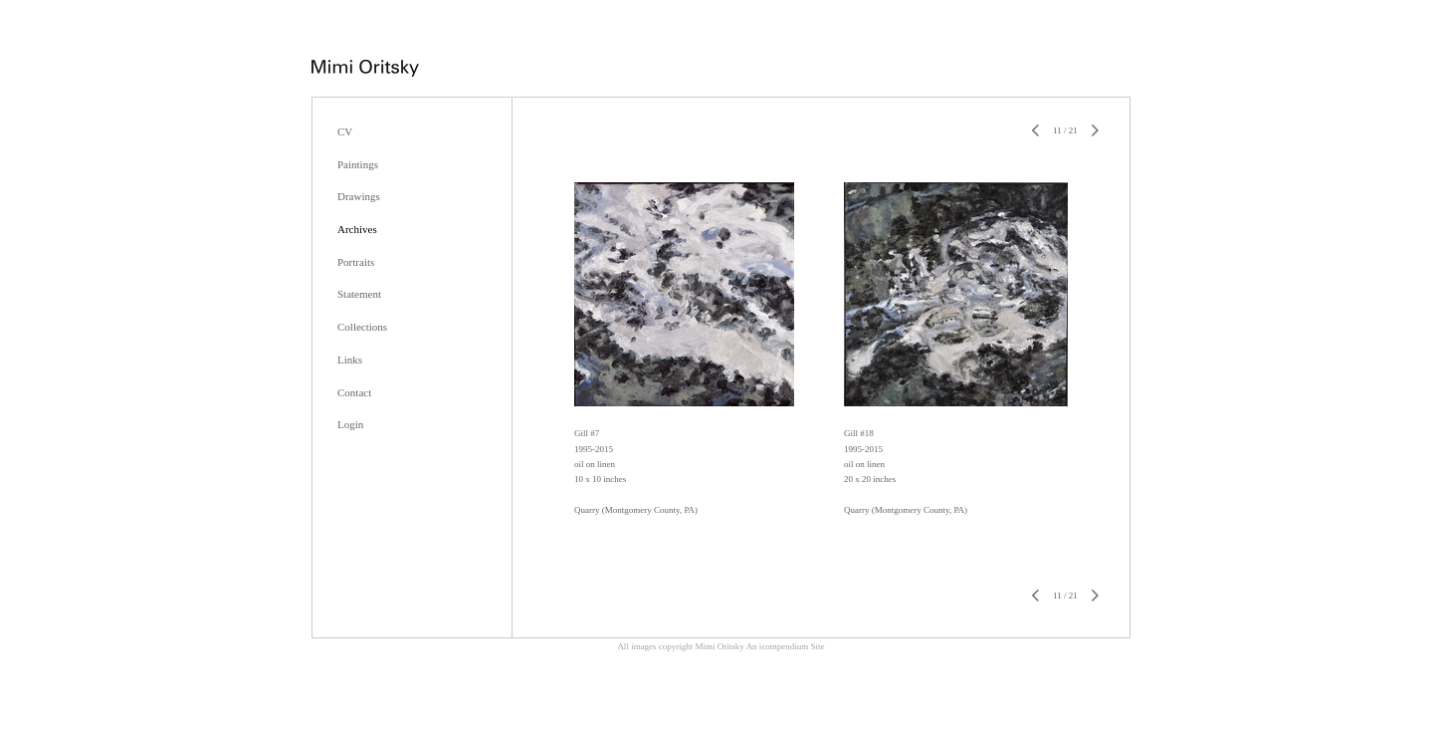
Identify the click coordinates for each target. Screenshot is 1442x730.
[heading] (365, 71)
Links (349, 359)
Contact (354, 392)
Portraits (355, 262)
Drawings (358, 196)
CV (344, 131)
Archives (357, 229)
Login (350, 424)
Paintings (357, 164)
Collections (362, 327)
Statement (359, 294)
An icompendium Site (785, 646)
